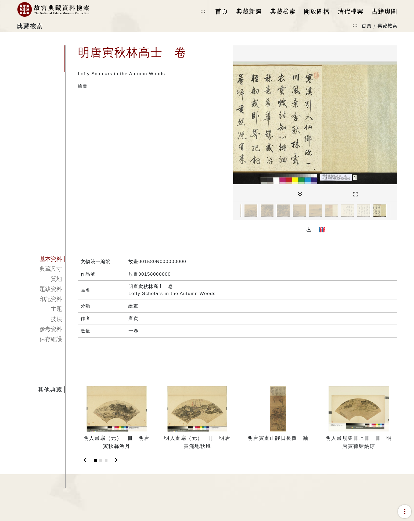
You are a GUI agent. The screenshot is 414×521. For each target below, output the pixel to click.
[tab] (41, 259)
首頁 (367, 25)
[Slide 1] (95, 460)
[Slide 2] (100, 460)
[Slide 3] (106, 460)
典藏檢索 (387, 25)
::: (203, 11)
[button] (309, 229)
